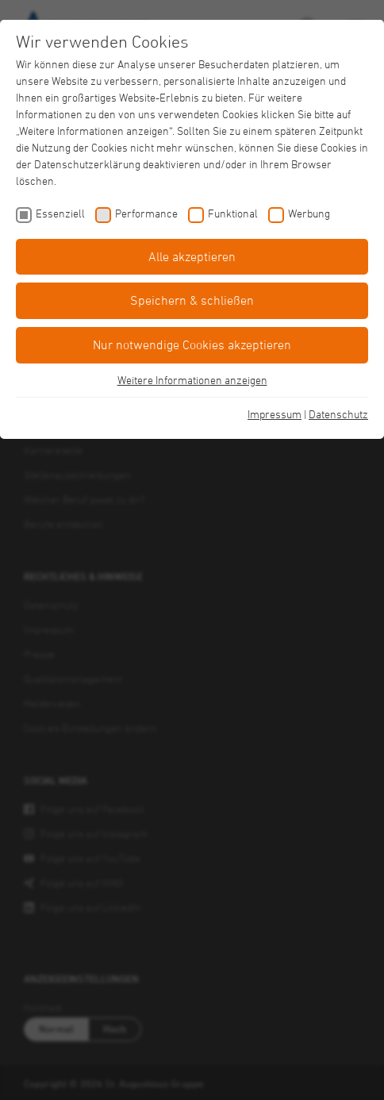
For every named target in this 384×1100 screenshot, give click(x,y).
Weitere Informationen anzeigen (192, 380)
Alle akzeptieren (192, 256)
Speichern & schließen (192, 300)
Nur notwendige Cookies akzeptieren (192, 344)
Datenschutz (338, 414)
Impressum (274, 414)
